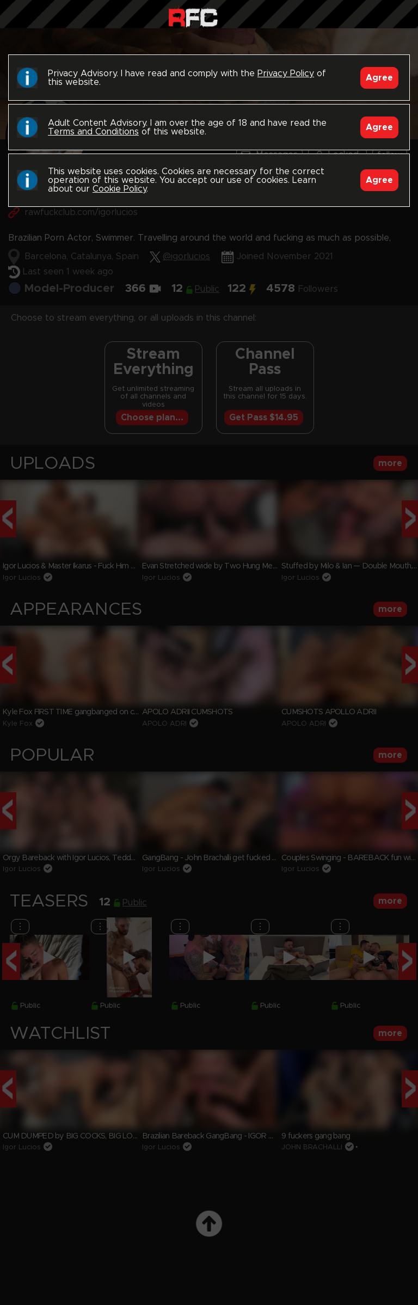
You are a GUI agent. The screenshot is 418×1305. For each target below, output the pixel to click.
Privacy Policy (285, 73)
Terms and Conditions (93, 131)
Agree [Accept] (379, 77)
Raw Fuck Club (193, 16)
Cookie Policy (119, 189)
